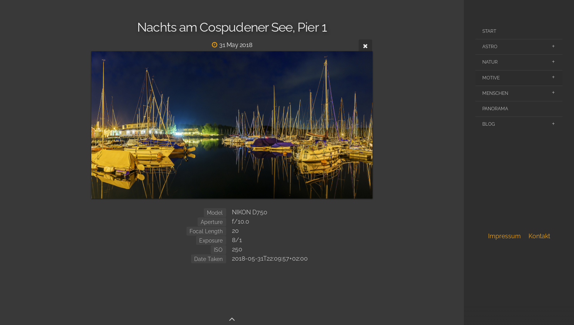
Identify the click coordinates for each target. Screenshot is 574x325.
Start (489, 31)
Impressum (504, 236)
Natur (490, 62)
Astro (489, 46)
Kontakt (539, 236)
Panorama (495, 108)
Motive (491, 78)
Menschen (495, 93)
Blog (488, 124)
